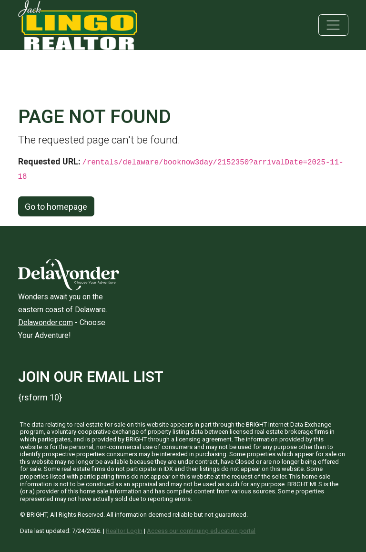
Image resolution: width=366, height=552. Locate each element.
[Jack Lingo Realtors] (77, 24)
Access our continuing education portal (201, 530)
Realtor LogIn (124, 530)
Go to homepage (56, 207)
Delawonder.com (45, 322)
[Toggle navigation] (333, 25)
